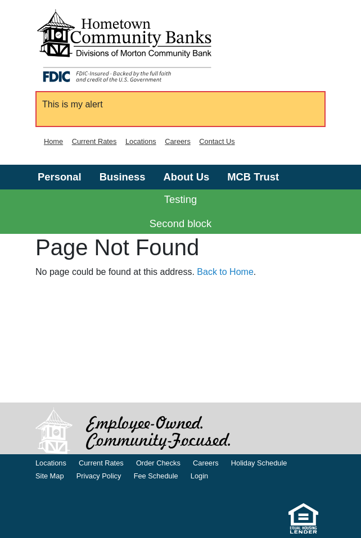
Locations (140, 141)
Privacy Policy (98, 476)
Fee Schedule (156, 476)
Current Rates (94, 141)
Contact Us (216, 141)
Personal (60, 177)
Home (53, 141)
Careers (178, 141)
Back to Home (225, 272)
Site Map (49, 476)
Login (199, 476)
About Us (186, 177)
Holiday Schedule (259, 463)
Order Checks (158, 463)
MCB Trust (253, 177)
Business (123, 177)
